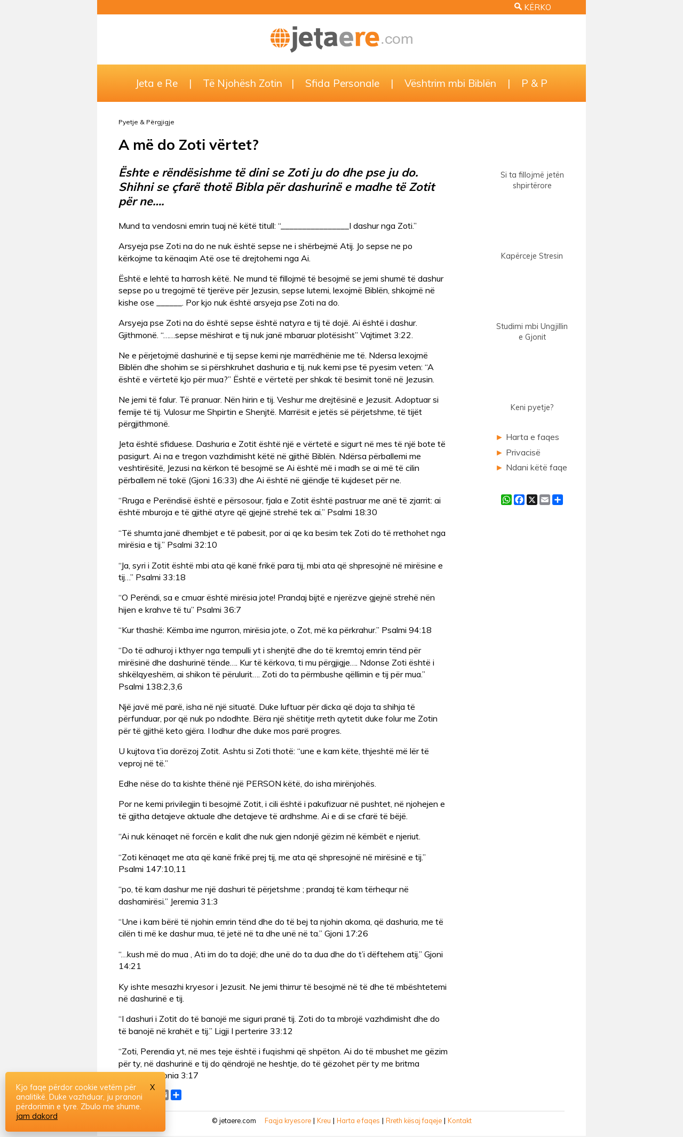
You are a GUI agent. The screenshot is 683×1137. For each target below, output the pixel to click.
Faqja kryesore (288, 1120)
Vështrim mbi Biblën (450, 83)
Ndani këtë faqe (536, 467)
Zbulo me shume (110, 1106)
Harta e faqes (532, 436)
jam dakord (37, 1116)
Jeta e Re (157, 83)
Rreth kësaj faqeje (414, 1120)
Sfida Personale (342, 83)
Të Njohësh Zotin (242, 83)
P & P (534, 83)
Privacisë (523, 452)
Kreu (324, 1120)
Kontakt (460, 1120)
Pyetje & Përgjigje (146, 122)
